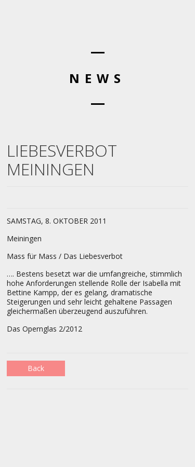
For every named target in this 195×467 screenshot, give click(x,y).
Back (36, 368)
